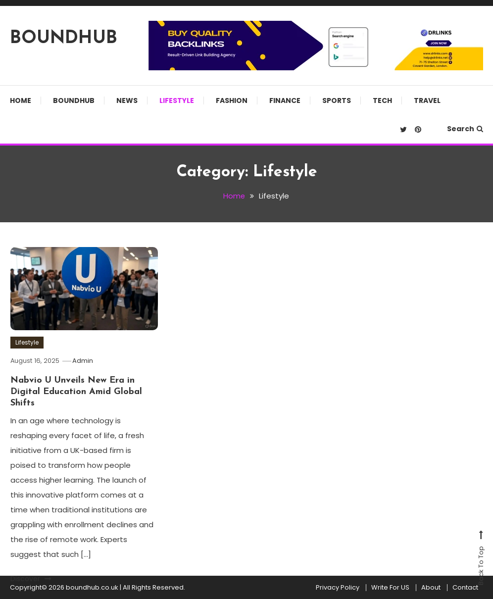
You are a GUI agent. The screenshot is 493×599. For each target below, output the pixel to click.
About (431, 587)
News (127, 100)
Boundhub (74, 100)
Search (465, 129)
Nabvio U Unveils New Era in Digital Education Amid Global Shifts (76, 391)
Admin (83, 360)
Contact (465, 587)
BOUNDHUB (63, 39)
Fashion (231, 100)
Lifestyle (176, 100)
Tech (382, 100)
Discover (30, 579)
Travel (427, 100)
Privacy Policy (337, 587)
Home (20, 100)
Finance (284, 100)
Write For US (390, 587)
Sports (336, 100)
